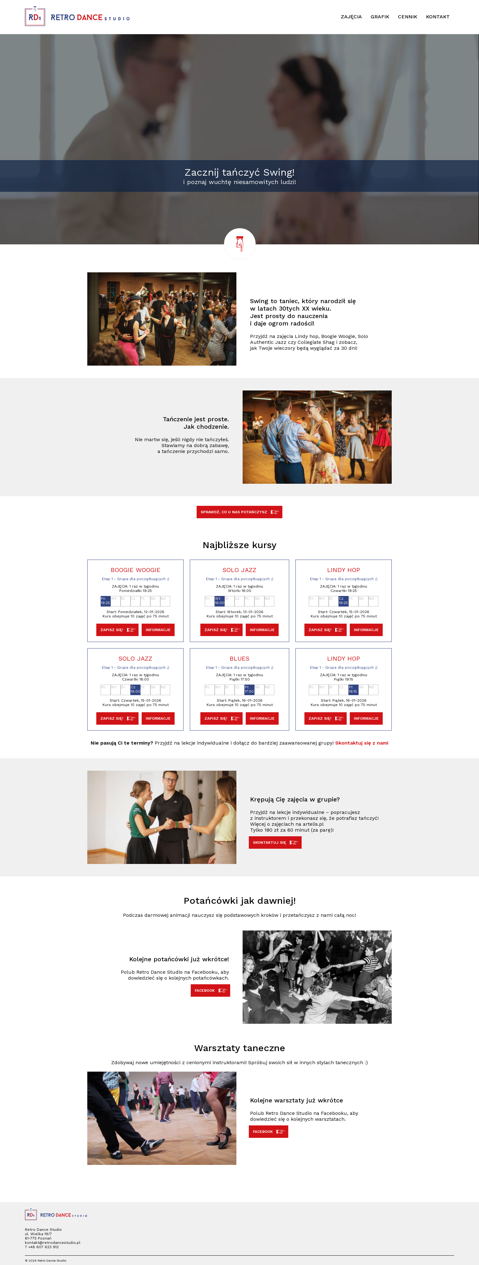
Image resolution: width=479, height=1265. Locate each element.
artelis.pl (313, 824)
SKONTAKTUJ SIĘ (275, 842)
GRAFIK (380, 17)
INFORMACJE (158, 630)
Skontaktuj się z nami (361, 743)
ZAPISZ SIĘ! (117, 630)
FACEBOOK (210, 990)
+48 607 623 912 (43, 1247)
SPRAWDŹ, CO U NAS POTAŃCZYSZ (240, 512)
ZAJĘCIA (351, 17)
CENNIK (407, 17)
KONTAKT (438, 17)
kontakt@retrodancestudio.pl (52, 1242)
